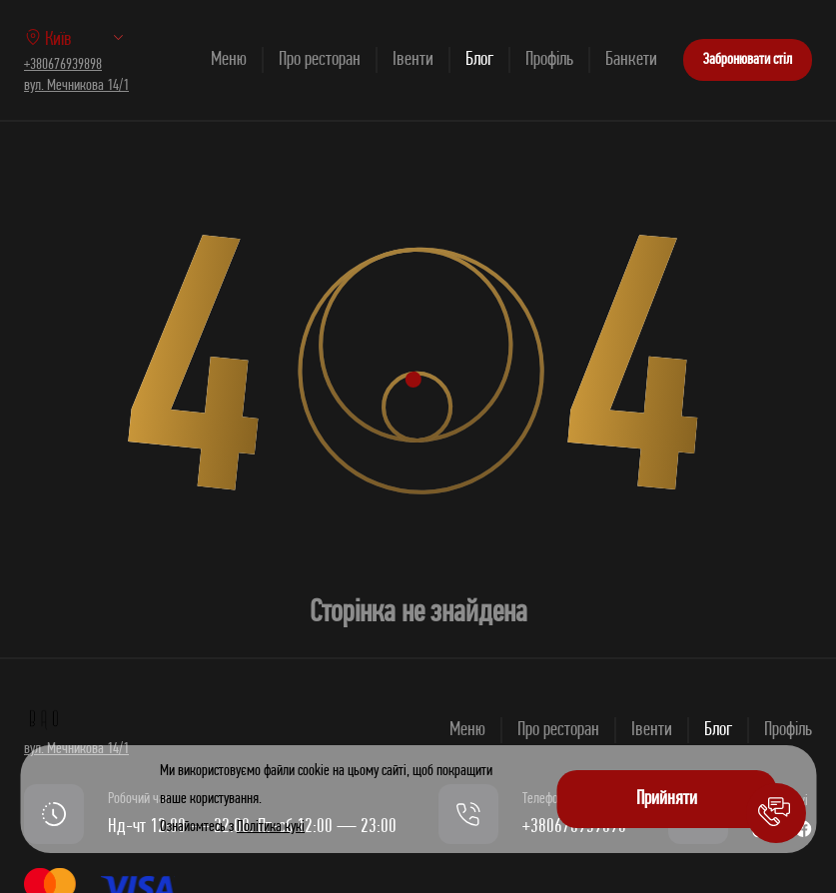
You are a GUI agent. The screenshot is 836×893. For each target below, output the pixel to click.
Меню (229, 60)
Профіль (549, 60)
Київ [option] (48, 39)
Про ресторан (320, 60)
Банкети (631, 60)
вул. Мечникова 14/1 (76, 86)
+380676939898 (63, 65)
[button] (776, 813)
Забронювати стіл (747, 60)
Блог (479, 60)
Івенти (413, 60)
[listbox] (104, 39)
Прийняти (666, 799)
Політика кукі (271, 827)
